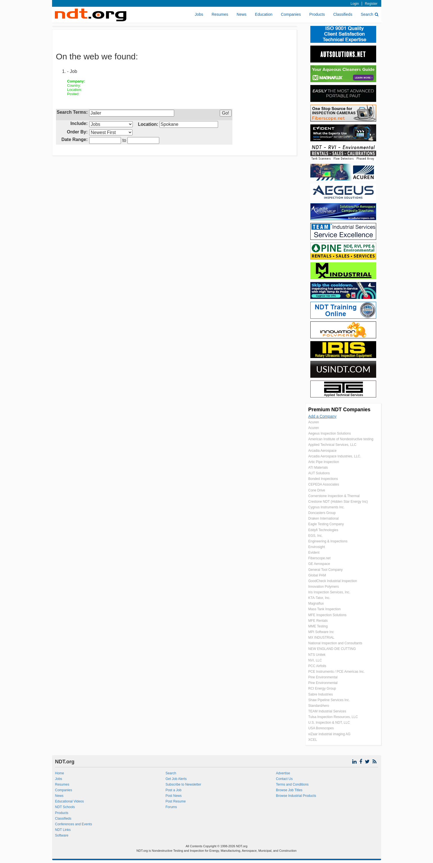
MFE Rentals (318, 621)
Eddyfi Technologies (323, 530)
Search (369, 14)
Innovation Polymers (323, 587)
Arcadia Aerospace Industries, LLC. (334, 456)
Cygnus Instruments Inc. (326, 507)
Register (371, 4)
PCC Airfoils (317, 666)
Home (59, 773)
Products (317, 14)
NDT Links (63, 830)
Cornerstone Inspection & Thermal (334, 496)
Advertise (283, 773)
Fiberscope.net (319, 558)
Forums (171, 807)
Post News (173, 796)
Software (61, 835)
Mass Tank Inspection (324, 609)
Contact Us (284, 779)
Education (263, 14)
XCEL (312, 740)
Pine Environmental (323, 677)
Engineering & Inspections (327, 541)
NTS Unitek (317, 655)
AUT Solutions (319, 473)
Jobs (199, 14)
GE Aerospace (319, 564)
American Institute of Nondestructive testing (340, 439)
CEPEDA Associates (323, 484)
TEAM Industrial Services (327, 711)
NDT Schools (65, 807)
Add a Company (322, 416)
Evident (314, 553)
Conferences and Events (73, 824)
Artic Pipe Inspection (323, 462)
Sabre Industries (320, 694)
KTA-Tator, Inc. (319, 598)
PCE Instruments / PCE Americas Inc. (336, 672)
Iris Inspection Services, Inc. (329, 592)
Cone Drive (316, 490)
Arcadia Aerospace (322, 451)
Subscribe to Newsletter (183, 784)
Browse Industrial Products (296, 796)
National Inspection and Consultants (335, 643)
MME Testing (318, 626)
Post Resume (175, 801)
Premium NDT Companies (339, 409)
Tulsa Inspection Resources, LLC (333, 717)
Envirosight (316, 547)
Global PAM (317, 575)
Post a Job (173, 790)
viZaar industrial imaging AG (329, 734)
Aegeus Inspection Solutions (329, 433)
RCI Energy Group (322, 688)
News (241, 14)
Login (355, 4)
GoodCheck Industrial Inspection (332, 581)
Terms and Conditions (292, 784)
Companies (291, 14)
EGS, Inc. (315, 536)
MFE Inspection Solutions (327, 615)
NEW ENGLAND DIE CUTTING (332, 649)
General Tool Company (325, 570)
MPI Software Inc (321, 632)
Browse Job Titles (289, 790)
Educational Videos (69, 801)
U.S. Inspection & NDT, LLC (329, 723)
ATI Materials (318, 467)
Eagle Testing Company (326, 524)
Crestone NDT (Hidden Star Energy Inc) (338, 502)
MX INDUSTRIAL (321, 638)
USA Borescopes (321, 728)
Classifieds (342, 14)
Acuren (313, 422)
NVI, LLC (315, 660)
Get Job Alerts (176, 779)
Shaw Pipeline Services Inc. (329, 700)
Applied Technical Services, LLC (332, 445)
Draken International (323, 518)
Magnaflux (316, 603)
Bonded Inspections (323, 479)
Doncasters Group (322, 513)
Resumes (220, 14)
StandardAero (318, 706)
